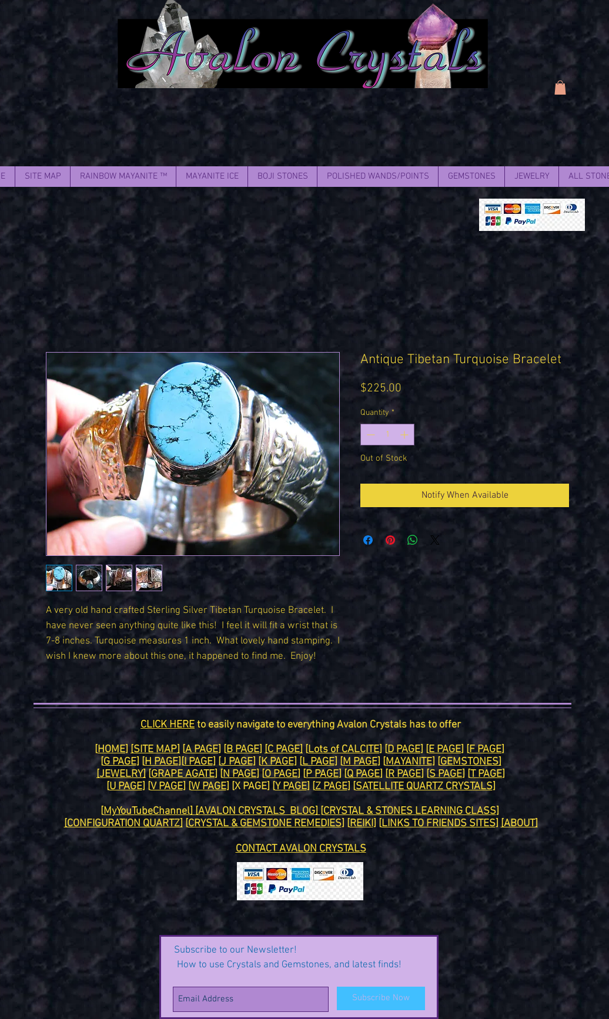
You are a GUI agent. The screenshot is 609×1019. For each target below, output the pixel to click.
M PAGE (360, 762)
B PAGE (242, 749)
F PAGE (485, 749)
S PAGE (445, 774)
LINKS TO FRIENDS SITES (439, 823)
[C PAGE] (284, 749)
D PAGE (403, 749)
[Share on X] (435, 540)
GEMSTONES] (470, 762)
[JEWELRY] (121, 774)
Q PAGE (363, 774)
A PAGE (201, 749)
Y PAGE (291, 786)
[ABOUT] (519, 823)
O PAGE (281, 774)
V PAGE (166, 786)
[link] (560, 88)
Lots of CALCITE (343, 749)
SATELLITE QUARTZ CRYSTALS (424, 786)
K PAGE (277, 762)
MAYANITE (409, 762)
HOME (111, 749)
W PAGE (208, 786)
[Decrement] (369, 434)
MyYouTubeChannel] (149, 811)
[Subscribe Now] (381, 998)
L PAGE (318, 762)
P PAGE (322, 774)
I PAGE (198, 762)
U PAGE (125, 786)
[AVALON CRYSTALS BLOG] (257, 811)
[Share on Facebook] (368, 540)
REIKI (361, 823)
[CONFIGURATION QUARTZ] (123, 823)
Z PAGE (331, 786)
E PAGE (445, 749)
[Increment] (405, 434)
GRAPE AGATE (183, 774)
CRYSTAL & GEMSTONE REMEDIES (265, 823)
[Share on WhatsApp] (413, 540)
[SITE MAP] (155, 749)
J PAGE (237, 762)
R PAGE (404, 774)
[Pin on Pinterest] (390, 540)
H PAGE (161, 762)
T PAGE (486, 774)
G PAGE (119, 762)
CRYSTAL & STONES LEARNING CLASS (409, 811)
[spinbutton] (387, 434)
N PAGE (239, 774)
